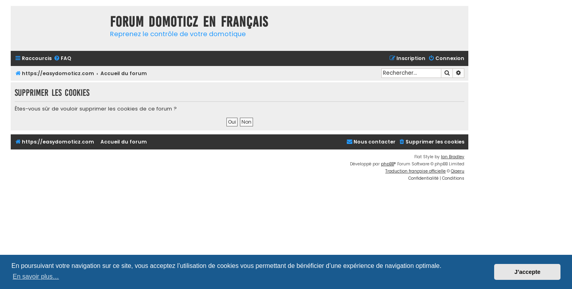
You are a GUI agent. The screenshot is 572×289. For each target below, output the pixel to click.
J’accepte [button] (527, 272)
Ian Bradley (452, 157)
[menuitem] (62, 58)
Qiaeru (457, 171)
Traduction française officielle (415, 171)
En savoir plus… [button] (36, 276)
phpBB (387, 164)
